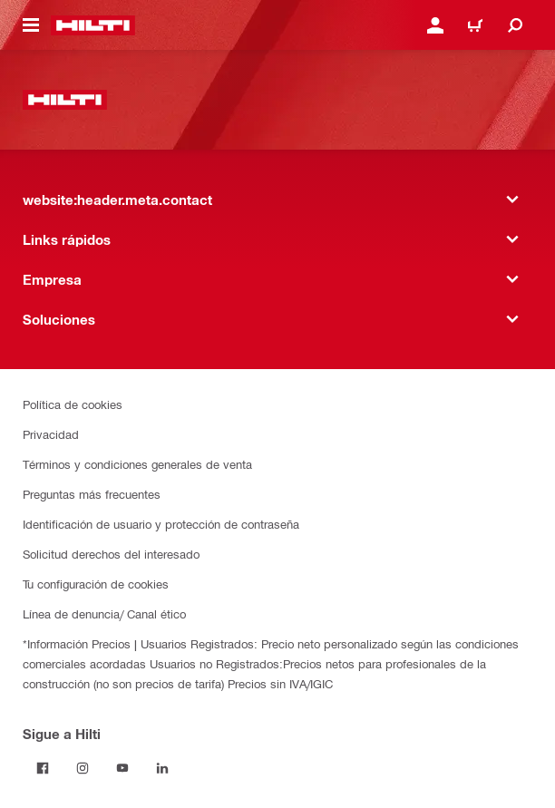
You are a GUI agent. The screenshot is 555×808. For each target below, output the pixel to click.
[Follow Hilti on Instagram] (82, 768)
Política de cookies (72, 404)
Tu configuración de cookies (96, 583)
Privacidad (51, 434)
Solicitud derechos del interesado (111, 553)
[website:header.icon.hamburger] (31, 25)
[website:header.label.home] (93, 25)
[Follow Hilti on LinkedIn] (162, 768)
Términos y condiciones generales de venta (137, 464)
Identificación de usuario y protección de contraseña (161, 524)
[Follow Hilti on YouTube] (122, 768)
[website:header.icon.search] (515, 25)
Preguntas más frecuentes (92, 494)
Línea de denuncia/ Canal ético (104, 613)
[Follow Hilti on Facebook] (43, 768)
